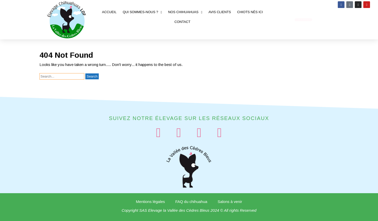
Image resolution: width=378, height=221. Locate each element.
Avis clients (219, 12)
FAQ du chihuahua (191, 201)
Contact (183, 22)
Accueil (109, 12)
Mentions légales (150, 201)
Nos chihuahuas (185, 12)
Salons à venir (230, 201)
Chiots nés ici (250, 12)
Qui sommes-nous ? (142, 12)
